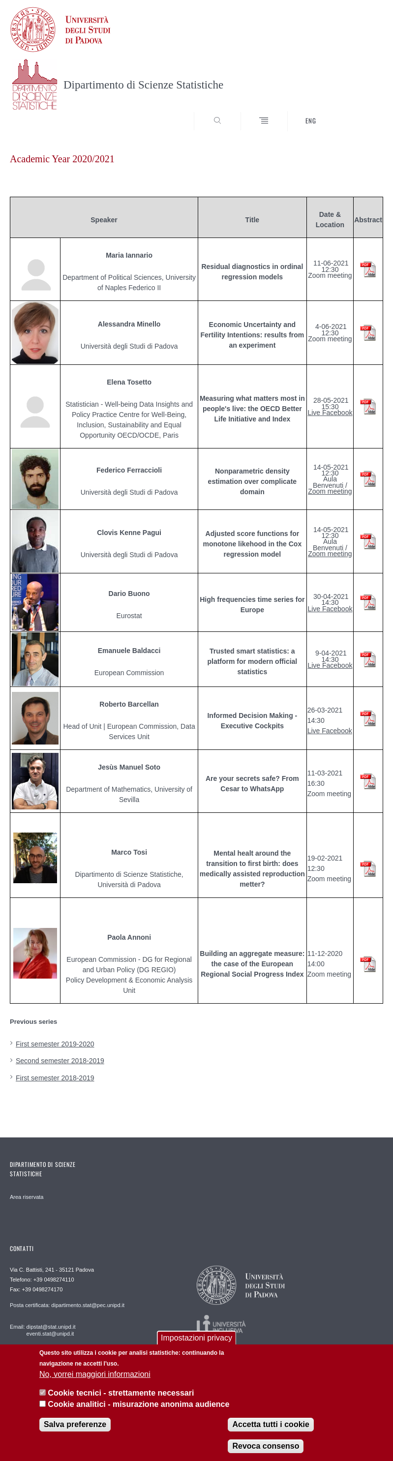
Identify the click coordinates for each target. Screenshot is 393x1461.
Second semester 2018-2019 (60, 1061)
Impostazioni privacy (196, 1338)
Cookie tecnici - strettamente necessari (121, 1393)
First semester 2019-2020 (55, 1044)
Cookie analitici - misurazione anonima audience (138, 1404)
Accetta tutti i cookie (270, 1424)
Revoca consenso (265, 1446)
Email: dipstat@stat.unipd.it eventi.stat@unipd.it (42, 1330)
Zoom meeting (330, 491)
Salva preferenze (75, 1424)
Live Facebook (329, 413)
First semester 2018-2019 (55, 1078)
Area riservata (26, 1197)
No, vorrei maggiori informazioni (95, 1374)
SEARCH (356, 112)
